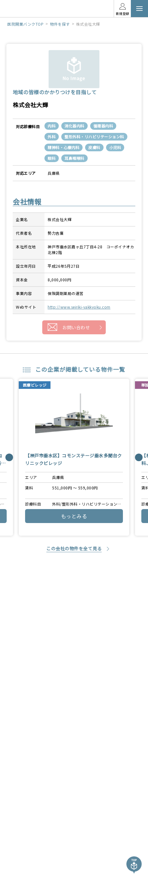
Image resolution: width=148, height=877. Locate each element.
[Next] (139, 457)
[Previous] (9, 457)
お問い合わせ (76, 327)
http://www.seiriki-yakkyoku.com (79, 307)
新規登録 (122, 13)
